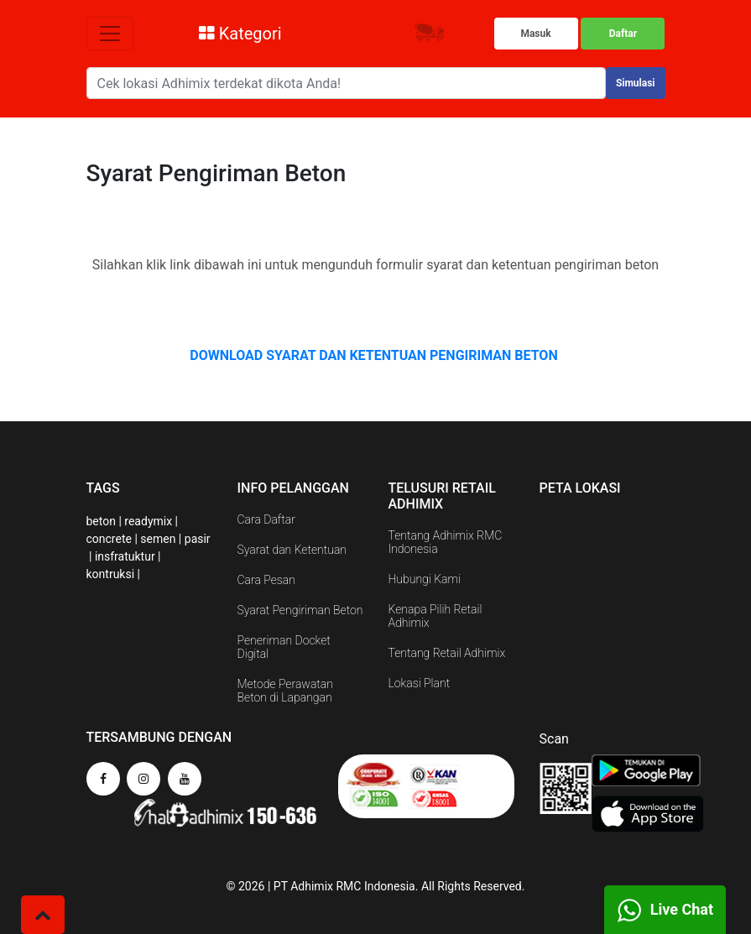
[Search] (346, 83)
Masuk (535, 33)
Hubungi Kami (425, 579)
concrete (109, 538)
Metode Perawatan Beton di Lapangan (285, 690)
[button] (43, 914)
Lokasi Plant (420, 683)
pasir (198, 538)
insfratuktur (125, 556)
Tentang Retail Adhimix (447, 653)
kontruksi (110, 574)
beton (101, 521)
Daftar (623, 33)
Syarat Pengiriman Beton (300, 610)
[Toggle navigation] (109, 33)
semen (157, 538)
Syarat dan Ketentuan (292, 549)
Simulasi (635, 83)
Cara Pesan (266, 580)
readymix (148, 521)
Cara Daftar (266, 519)
